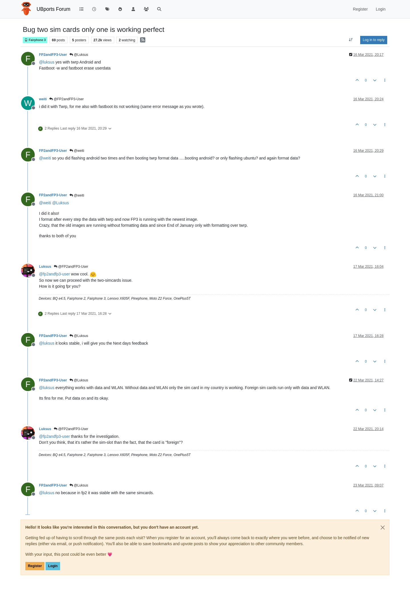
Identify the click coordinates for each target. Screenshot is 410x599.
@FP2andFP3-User (66, 99)
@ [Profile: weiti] (45, 158)
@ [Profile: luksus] (46, 62)
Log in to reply (374, 40)
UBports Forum (54, 9)
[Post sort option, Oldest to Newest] (351, 40)
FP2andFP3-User (53, 55)
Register (35, 566)
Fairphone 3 (35, 40)
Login (53, 566)
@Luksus (78, 55)
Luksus (45, 267)
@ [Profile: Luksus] (60, 203)
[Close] (382, 527)
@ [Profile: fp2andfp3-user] (54, 274)
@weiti (76, 151)
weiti (43, 99)
